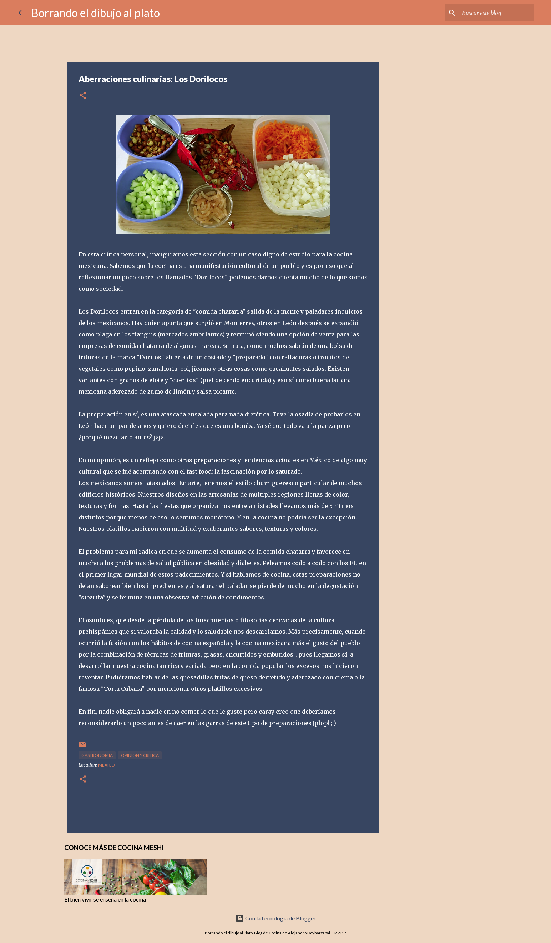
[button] (83, 96)
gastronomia (97, 755)
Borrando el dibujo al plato (95, 13)
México (106, 765)
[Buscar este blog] (496, 12)
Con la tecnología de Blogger (276, 918)
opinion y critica (140, 755)
